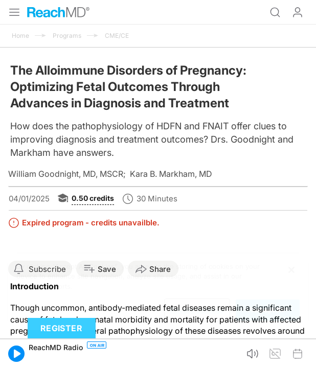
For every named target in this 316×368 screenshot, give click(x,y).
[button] (16, 354)
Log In (297, 12)
